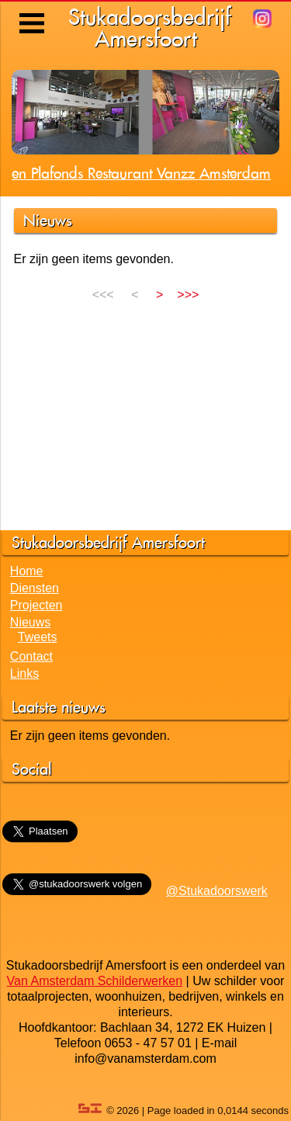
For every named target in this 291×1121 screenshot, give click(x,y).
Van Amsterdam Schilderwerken (94, 980)
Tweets (37, 637)
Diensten (34, 588)
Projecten (36, 605)
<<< (104, 294)
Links (24, 673)
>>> (188, 294)
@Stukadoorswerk (217, 890)
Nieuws (30, 622)
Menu (33, 11)
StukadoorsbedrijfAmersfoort (149, 27)
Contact (31, 656)
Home (26, 571)
